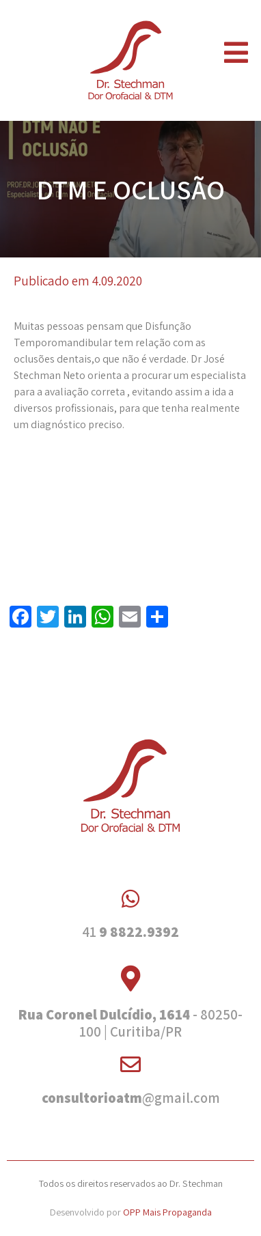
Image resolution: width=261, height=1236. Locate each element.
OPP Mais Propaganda (167, 1211)
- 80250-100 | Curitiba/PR (130, 1023)
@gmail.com (131, 1097)
